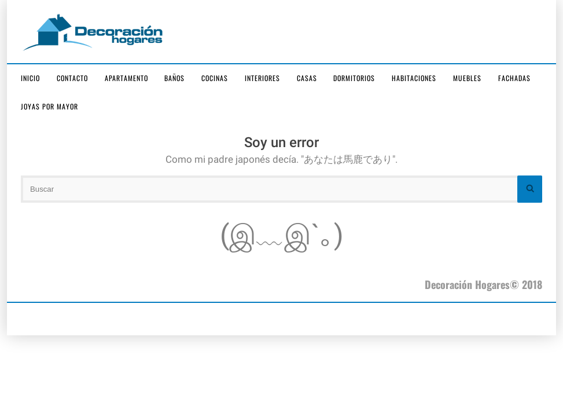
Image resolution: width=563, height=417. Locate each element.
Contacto (72, 78)
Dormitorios (354, 78)
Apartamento (126, 78)
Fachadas (514, 78)
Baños (174, 78)
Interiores (262, 78)
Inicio (30, 78)
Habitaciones (414, 78)
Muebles (467, 78)
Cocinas (214, 78)
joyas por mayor (49, 106)
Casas (307, 78)
